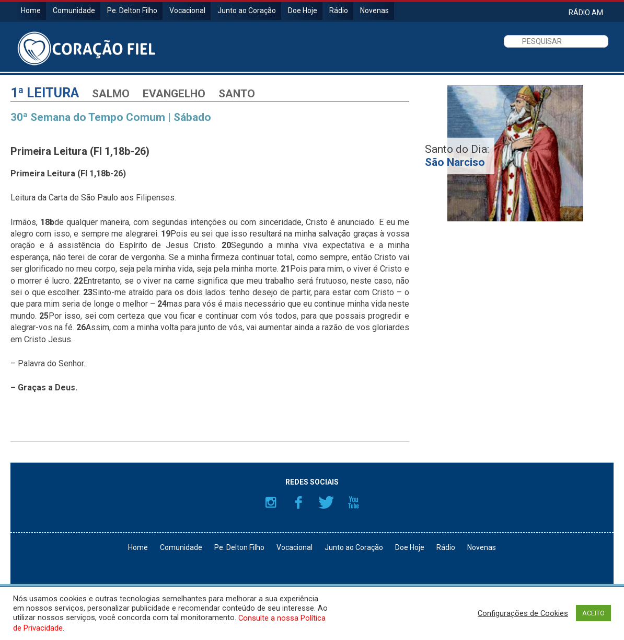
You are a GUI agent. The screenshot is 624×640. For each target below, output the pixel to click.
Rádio (338, 10)
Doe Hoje (302, 10)
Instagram (271, 502)
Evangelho (174, 93)
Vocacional (187, 10)
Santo (236, 93)
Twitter (326, 502)
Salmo (111, 93)
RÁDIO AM (586, 12)
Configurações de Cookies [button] (523, 613)
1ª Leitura (44, 92)
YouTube (354, 502)
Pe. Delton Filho (132, 10)
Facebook (298, 502)
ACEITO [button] (593, 613)
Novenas (374, 10)
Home (31, 10)
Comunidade (74, 10)
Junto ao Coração (246, 10)
